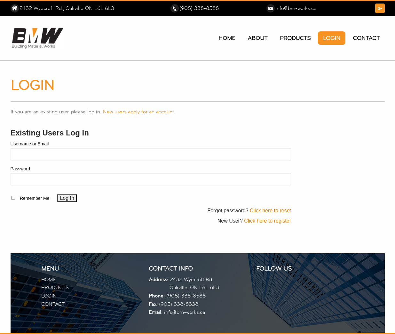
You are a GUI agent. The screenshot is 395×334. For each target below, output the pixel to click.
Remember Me (35, 198)
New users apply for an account (138, 112)
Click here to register (267, 221)
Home (226, 38)
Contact (366, 38)
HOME (48, 279)
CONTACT (53, 304)
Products (295, 38)
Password (20, 168)
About (257, 38)
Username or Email (30, 143)
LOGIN (49, 296)
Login (331, 38)
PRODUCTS (55, 287)
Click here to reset (270, 210)
